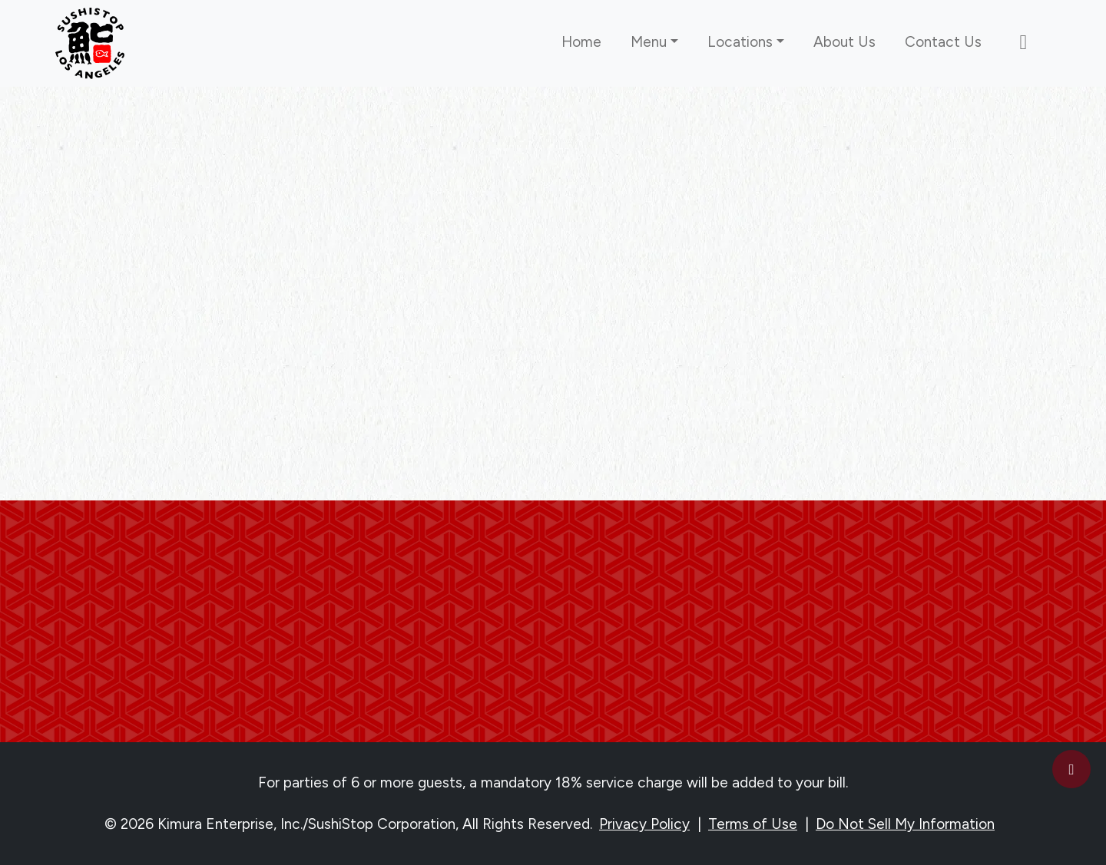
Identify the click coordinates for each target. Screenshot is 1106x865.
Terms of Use (752, 824)
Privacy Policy (644, 824)
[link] (89, 44)
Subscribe (553, 686)
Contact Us (943, 42)
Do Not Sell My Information (905, 824)
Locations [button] (740, 42)
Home (581, 42)
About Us (844, 42)
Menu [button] (649, 42)
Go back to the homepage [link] (553, 399)
